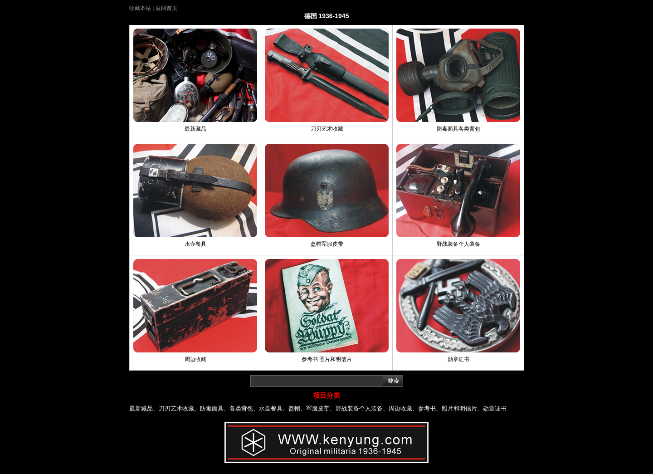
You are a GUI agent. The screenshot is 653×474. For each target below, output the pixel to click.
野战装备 (347, 408)
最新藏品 (195, 129)
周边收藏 (195, 359)
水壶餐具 (195, 244)
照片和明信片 (459, 408)
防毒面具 (212, 408)
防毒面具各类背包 (458, 129)
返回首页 (166, 8)
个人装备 (371, 408)
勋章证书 (458, 359)
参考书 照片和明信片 (327, 359)
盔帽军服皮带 (327, 244)
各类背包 (241, 408)
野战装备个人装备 (458, 244)
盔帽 (294, 408)
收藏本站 (140, 8)
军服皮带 (318, 408)
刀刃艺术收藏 (327, 129)
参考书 (427, 408)
